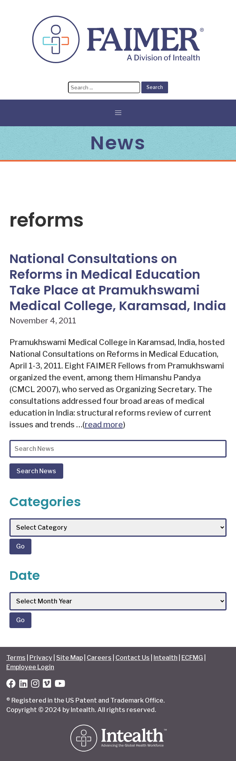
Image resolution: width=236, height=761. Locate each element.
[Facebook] (11, 684)
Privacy (40, 657)
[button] (118, 113)
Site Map (69, 657)
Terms (16, 657)
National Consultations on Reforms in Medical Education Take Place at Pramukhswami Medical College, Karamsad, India (117, 282)
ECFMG (192, 657)
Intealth (165, 657)
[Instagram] (35, 684)
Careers (99, 657)
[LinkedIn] (23, 684)
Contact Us (132, 657)
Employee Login (30, 667)
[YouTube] (60, 684)
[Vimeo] (47, 684)
